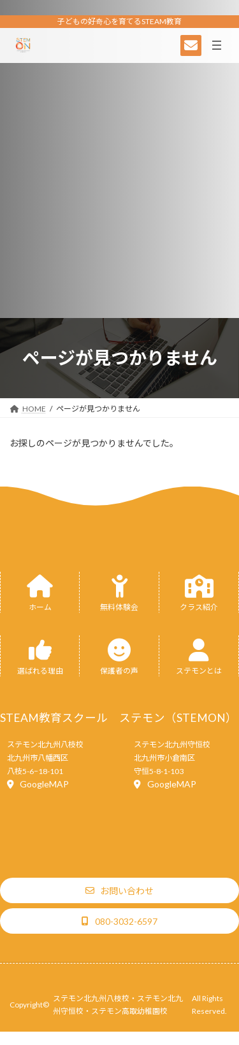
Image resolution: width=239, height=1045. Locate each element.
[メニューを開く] (217, 45)
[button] (38, 784)
